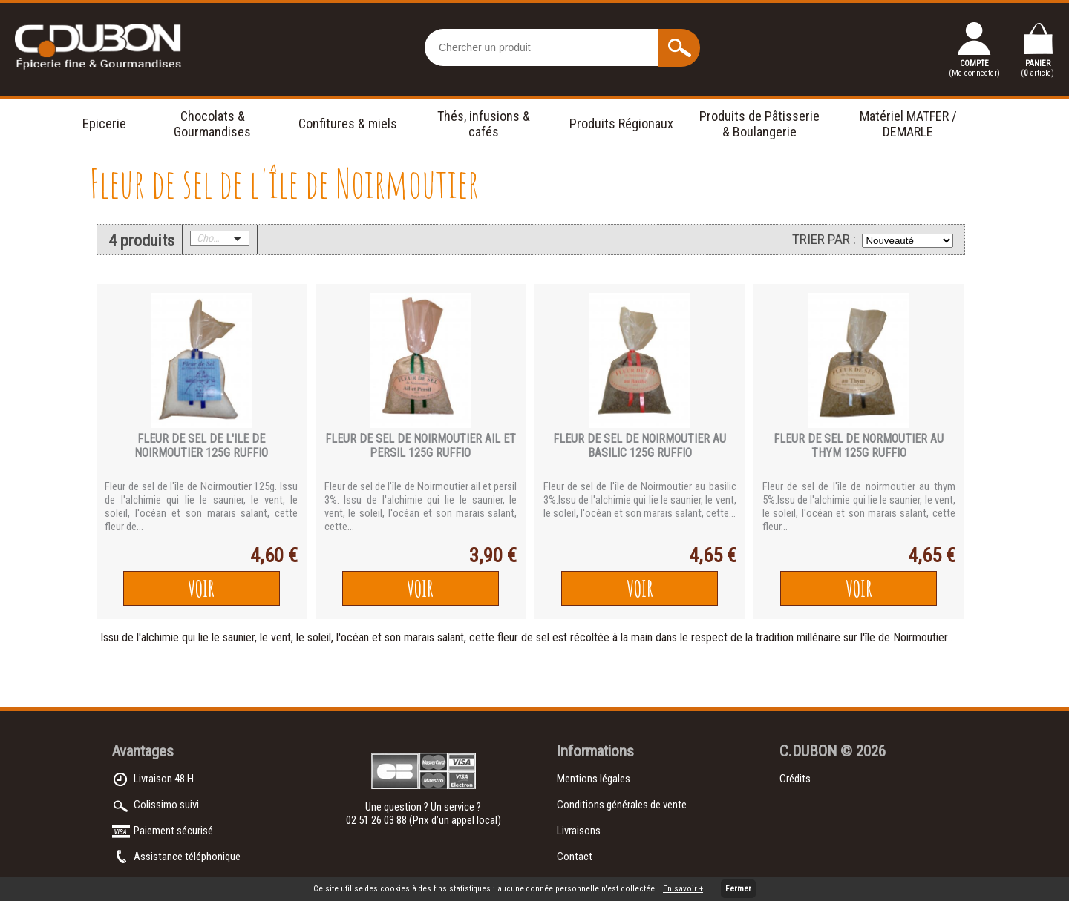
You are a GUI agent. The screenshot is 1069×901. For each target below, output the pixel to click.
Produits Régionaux (621, 123)
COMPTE (974, 68)
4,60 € (274, 555)
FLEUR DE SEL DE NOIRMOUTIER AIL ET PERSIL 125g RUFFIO (420, 446)
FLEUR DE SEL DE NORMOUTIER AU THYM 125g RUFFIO (859, 446)
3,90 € (493, 555)
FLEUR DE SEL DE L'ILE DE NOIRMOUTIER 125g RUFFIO (201, 446)
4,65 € (712, 555)
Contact (574, 856)
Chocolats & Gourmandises (212, 123)
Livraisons (579, 830)
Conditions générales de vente (622, 804)
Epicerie (104, 123)
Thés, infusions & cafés (483, 123)
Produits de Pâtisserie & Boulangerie (759, 123)
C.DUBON (808, 751)
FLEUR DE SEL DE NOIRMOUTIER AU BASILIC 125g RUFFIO (639, 446)
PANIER (1037, 68)
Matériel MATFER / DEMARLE (908, 123)
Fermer (738, 889)
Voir (201, 588)
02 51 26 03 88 (377, 820)
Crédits (795, 778)
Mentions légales (593, 778)
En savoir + (683, 889)
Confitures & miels (347, 123)
